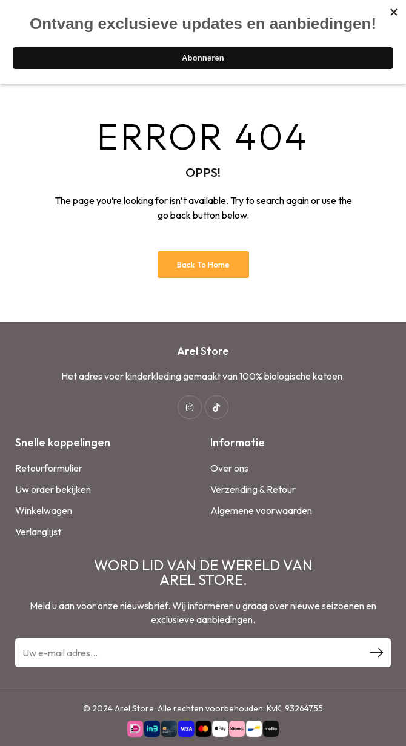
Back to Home (203, 264)
